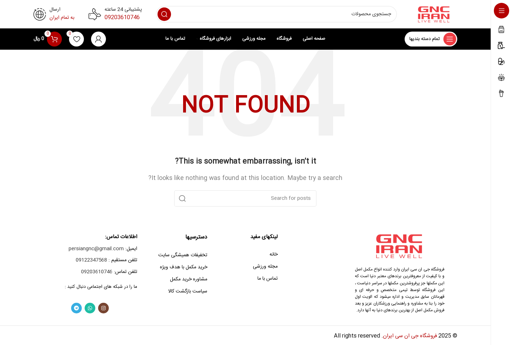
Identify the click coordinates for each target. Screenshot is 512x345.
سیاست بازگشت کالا (187, 291)
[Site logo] (434, 14)
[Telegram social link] (76, 308)
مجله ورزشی (265, 266)
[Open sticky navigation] (431, 39)
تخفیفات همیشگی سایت (182, 255)
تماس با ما (267, 278)
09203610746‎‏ (122, 17)
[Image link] (400, 246)
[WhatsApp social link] (90, 308)
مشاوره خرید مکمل (188, 279)
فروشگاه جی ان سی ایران (410, 336)
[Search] (276, 14)
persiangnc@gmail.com (96, 249)
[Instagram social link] (103, 308)
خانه (274, 254)
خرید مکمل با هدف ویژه (183, 267)
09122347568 (91, 260)
